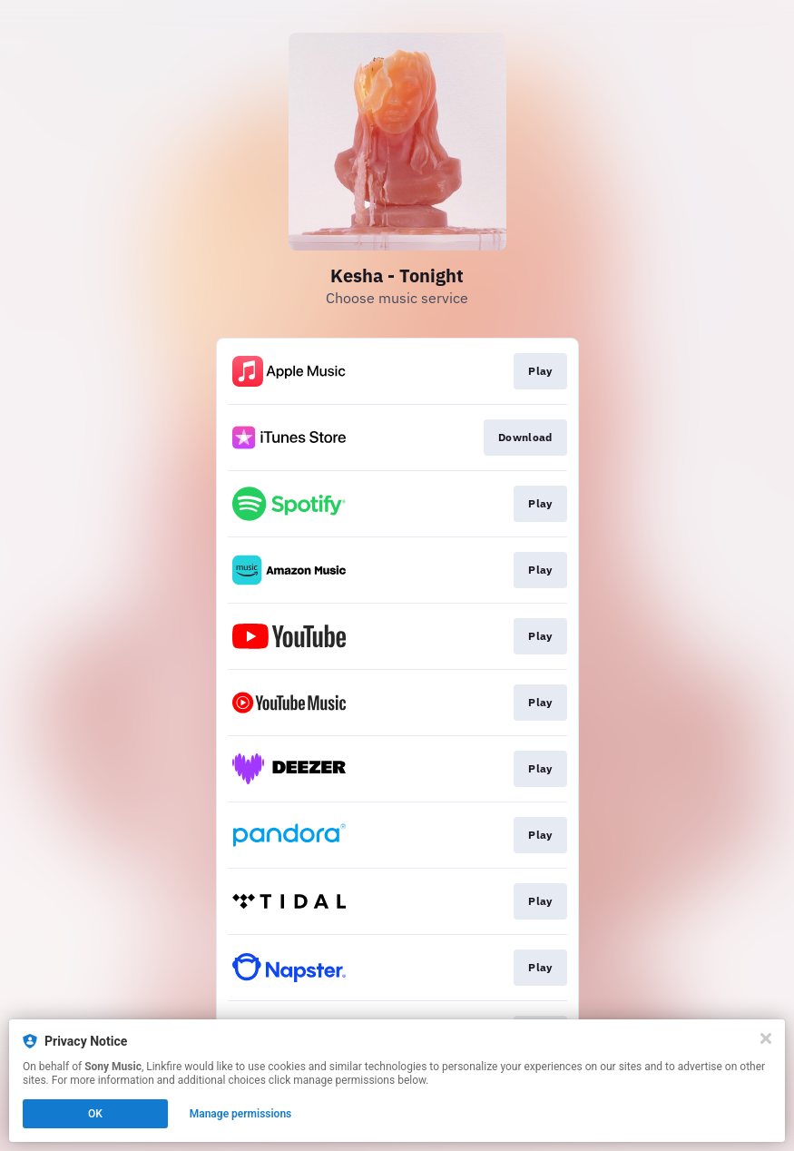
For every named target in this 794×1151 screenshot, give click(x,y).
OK (95, 1113)
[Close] (765, 1038)
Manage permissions (241, 1113)
